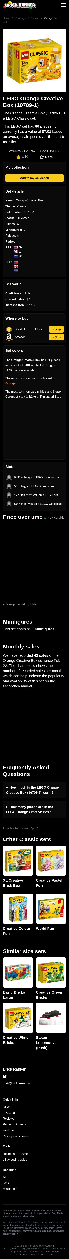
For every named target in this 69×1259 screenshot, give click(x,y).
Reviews (8, 1118)
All (4, 1177)
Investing (9, 1112)
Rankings (20, 18)
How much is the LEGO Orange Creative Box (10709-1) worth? (32, 790)
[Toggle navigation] (63, 5)
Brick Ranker (14, 1069)
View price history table (21, 604)
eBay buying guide (15, 1159)
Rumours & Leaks (14, 1124)
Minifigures (10, 1188)
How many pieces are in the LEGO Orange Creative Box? (29, 809)
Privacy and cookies (16, 1136)
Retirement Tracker (15, 1153)
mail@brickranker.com (17, 1083)
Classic (35, 18)
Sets (6, 1183)
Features (9, 1130)
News (6, 1106)
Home (6, 18)
